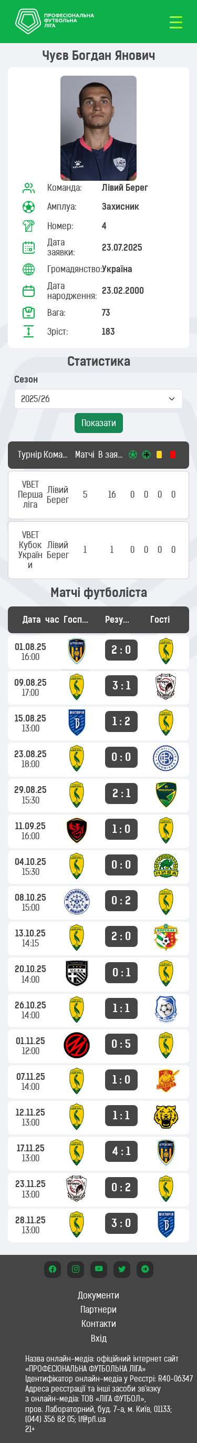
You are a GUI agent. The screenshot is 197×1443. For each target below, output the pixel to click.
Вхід (99, 1338)
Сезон (26, 380)
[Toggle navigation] (176, 21)
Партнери (98, 1309)
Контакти (98, 1323)
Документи (98, 1295)
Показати (98, 423)
